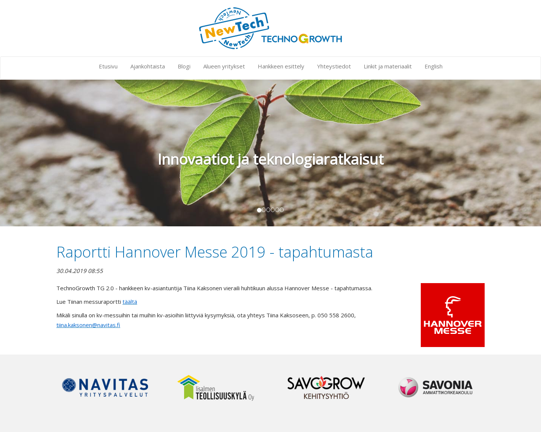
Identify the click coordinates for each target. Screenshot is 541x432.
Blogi (184, 66)
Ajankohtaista (147, 66)
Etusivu (108, 66)
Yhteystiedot (334, 66)
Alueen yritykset (224, 66)
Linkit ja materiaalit (388, 66)
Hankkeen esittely (281, 66)
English (434, 66)
